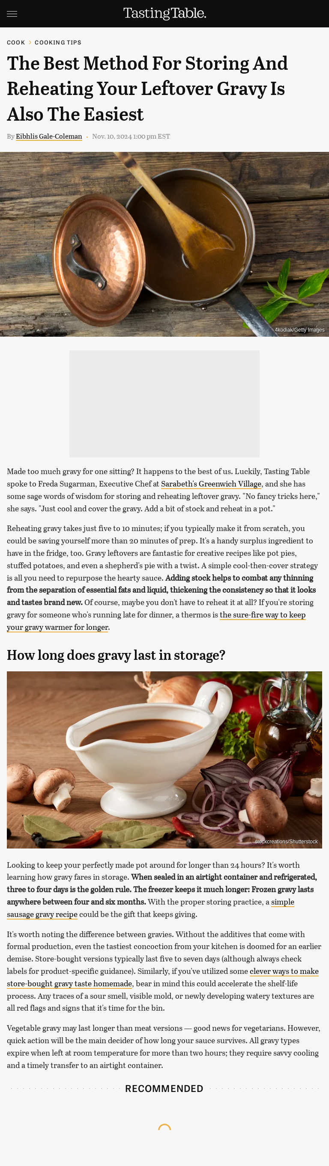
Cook (16, 42)
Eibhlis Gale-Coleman (49, 136)
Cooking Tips (58, 42)
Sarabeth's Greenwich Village (211, 483)
